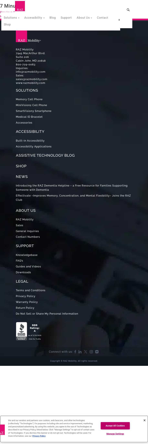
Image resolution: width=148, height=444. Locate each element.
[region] (74, 429)
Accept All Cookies (115, 425)
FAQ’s (19, 260)
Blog (54, 18)
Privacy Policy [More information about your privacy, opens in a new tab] (39, 436)
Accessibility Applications (34, 146)
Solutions (16, 18)
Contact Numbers (28, 236)
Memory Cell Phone (29, 99)
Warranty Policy (27, 302)
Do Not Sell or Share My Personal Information (47, 313)
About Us (84, 18)
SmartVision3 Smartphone (33, 111)
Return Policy (25, 307)
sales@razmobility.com (31, 79)
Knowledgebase (27, 255)
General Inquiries (27, 231)
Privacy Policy (25, 296)
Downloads (23, 272)
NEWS (22, 176)
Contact (101, 18)
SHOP (21, 166)
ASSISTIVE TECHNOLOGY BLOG (45, 155)
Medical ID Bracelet (29, 116)
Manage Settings (115, 433)
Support (67, 18)
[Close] (144, 420)
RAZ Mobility (25, 219)
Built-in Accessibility (30, 140)
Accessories (24, 122)
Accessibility (37, 18)
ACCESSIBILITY (30, 131)
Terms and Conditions (30, 290)
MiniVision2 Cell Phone (31, 105)
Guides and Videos (28, 266)
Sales (19, 225)
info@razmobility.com (30, 71)
